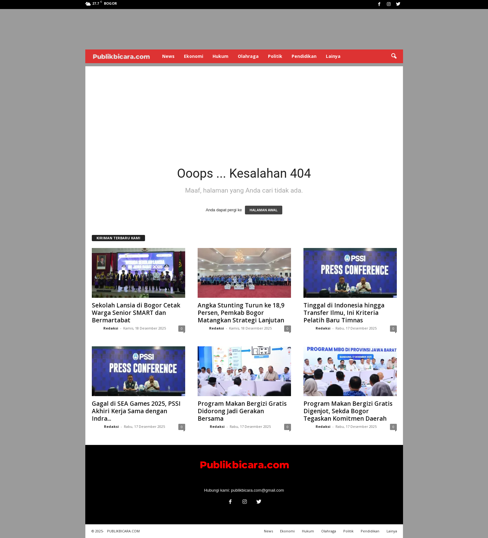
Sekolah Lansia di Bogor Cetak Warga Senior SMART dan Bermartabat (136, 312)
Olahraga (248, 56)
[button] (394, 56)
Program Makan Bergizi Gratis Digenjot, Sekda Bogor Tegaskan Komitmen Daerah (347, 411)
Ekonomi (193, 56)
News (168, 56)
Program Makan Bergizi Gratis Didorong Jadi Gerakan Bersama (242, 411)
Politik (275, 56)
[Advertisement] (244, 109)
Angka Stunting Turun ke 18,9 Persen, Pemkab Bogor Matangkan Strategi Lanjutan (241, 312)
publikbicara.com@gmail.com (257, 490)
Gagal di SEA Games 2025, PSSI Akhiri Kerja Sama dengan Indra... (136, 411)
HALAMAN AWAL (264, 210)
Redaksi (110, 328)
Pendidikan (304, 56)
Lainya (333, 56)
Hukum (220, 56)
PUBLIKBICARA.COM (123, 531)
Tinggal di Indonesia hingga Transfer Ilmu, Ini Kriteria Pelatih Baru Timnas (343, 312)
